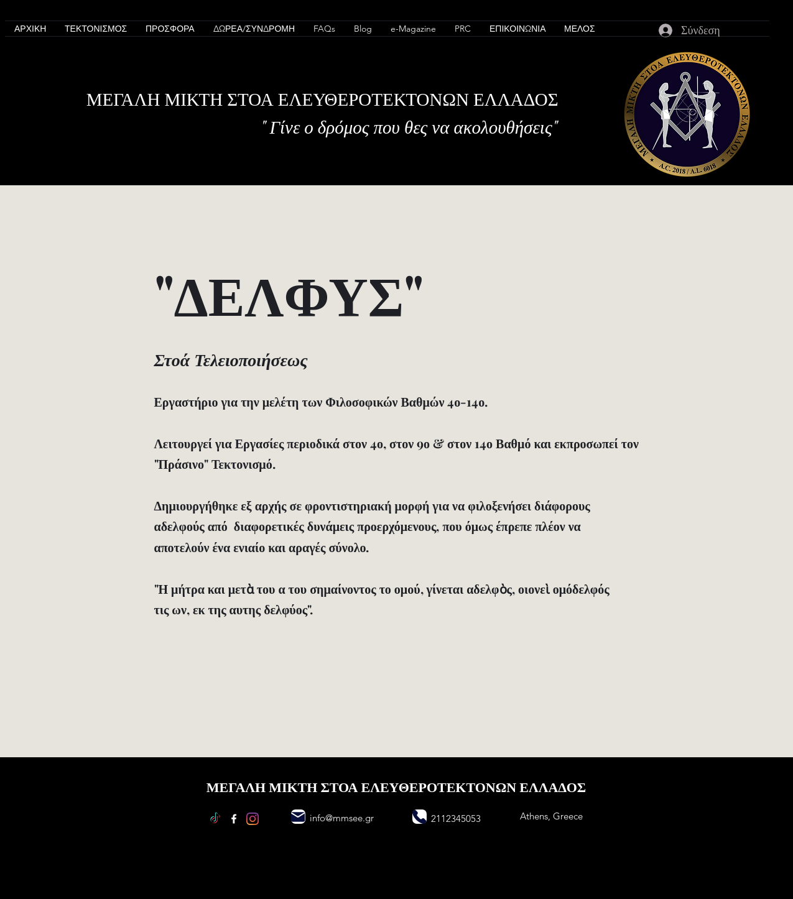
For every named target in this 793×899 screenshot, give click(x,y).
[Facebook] (234, 819)
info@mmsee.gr (342, 818)
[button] (95, 28)
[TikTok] (215, 819)
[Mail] (298, 816)
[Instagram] (252, 819)
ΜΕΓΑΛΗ (125, 98)
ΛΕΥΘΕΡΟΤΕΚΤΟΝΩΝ (381, 98)
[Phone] (419, 816)
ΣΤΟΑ (252, 98)
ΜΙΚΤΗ (195, 98)
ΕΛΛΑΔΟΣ (516, 98)
